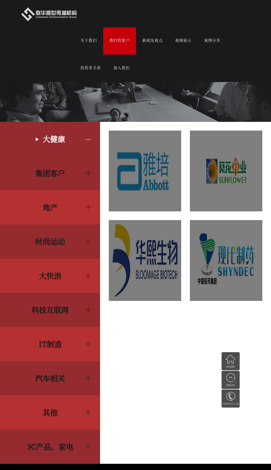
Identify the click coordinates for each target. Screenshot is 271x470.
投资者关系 (90, 67)
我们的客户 (119, 40)
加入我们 (121, 67)
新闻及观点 (152, 40)
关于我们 (88, 40)
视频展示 (183, 40)
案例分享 (212, 40)
